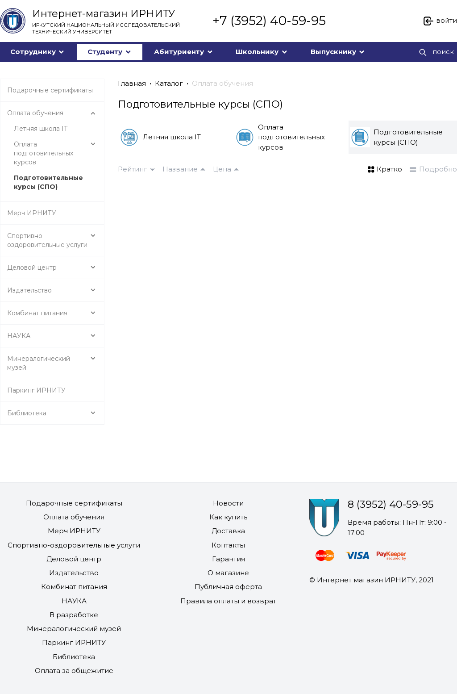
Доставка (228, 531)
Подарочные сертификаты (74, 503)
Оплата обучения (222, 83)
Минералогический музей (74, 628)
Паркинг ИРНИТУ (74, 642)
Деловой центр (73, 559)
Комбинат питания (74, 586)
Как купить (228, 517)
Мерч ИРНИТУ (74, 531)
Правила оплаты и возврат (228, 601)
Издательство (74, 573)
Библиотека (74, 656)
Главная (132, 83)
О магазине (228, 573)
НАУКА (74, 601)
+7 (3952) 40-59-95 (269, 20)
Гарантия (228, 559)
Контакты (228, 545)
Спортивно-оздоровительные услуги (74, 545)
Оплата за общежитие (74, 670)
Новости (228, 503)
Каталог (169, 83)
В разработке (74, 614)
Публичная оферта (228, 586)
